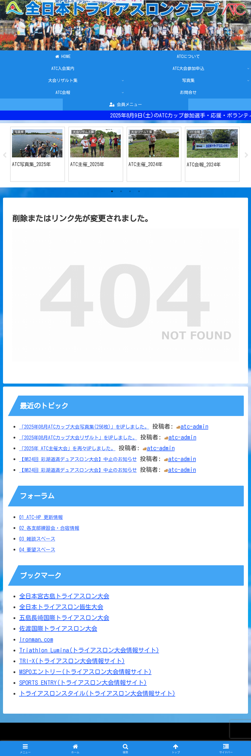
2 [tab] (121, 192)
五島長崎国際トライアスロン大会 (64, 618)
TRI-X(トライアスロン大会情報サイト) (72, 661)
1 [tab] (112, 192)
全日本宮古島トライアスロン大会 (64, 596)
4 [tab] (139, 192)
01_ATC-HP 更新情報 (41, 517)
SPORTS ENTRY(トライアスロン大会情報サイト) (83, 683)
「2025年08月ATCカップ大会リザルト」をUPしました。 (78, 438)
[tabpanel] (37, 154)
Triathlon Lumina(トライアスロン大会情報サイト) (89, 650)
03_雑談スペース (37, 538)
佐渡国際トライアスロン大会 (58, 629)
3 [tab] (130, 192)
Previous (5, 156)
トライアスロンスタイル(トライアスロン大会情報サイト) (97, 694)
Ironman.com (36, 639)
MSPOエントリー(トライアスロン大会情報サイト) (85, 672)
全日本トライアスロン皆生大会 (61, 607)
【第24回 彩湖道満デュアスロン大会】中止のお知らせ (78, 459)
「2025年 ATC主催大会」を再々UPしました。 (67, 448)
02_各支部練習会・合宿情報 (49, 528)
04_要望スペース (37, 549)
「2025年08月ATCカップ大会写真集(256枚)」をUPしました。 (84, 427)
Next (246, 156)
